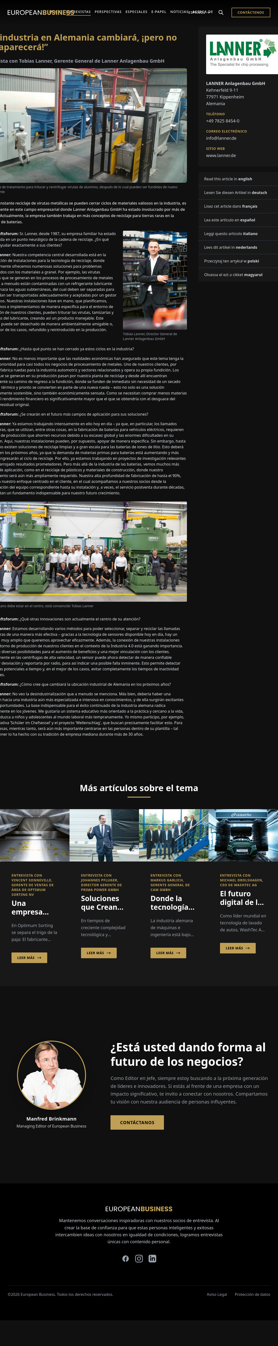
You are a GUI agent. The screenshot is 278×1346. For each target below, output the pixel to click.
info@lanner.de (221, 138)
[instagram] (139, 1258)
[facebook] (125, 1258)
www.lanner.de (221, 155)
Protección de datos (252, 1294)
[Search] (221, 12)
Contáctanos (137, 1122)
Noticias (179, 11)
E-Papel (159, 11)
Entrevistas (78, 11)
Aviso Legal (217, 1294)
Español (199, 12)
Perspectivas (108, 11)
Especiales (137, 11)
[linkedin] (152, 1258)
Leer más (29, 957)
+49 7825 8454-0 (222, 121)
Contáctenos (251, 12)
